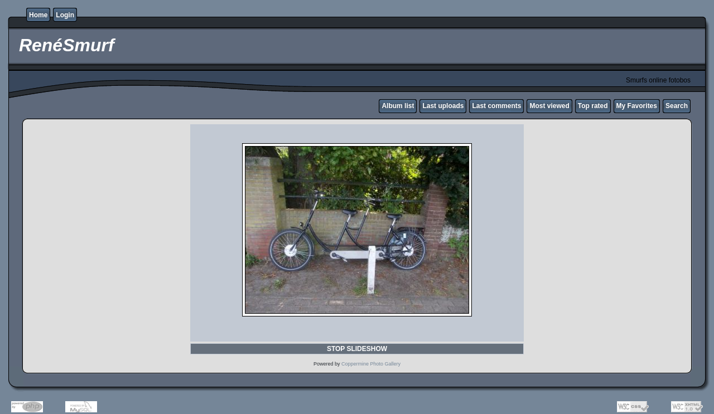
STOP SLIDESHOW (357, 349)
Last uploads (443, 106)
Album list (398, 106)
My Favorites (636, 106)
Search (676, 106)
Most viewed (549, 106)
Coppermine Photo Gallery (371, 364)
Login (65, 15)
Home (38, 15)
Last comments (496, 106)
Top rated (593, 106)
